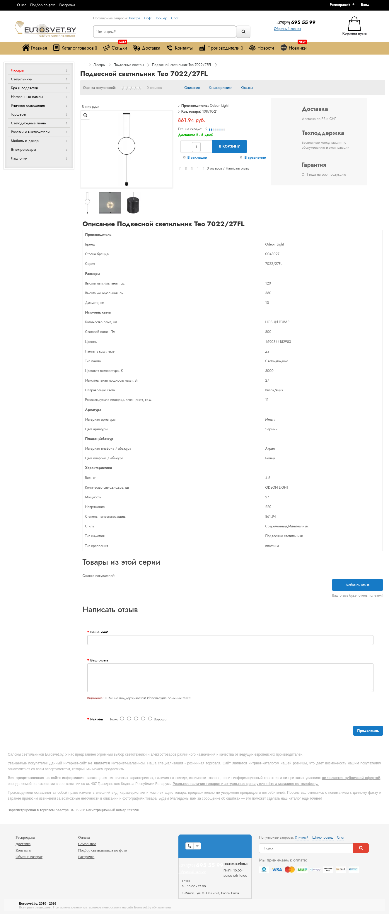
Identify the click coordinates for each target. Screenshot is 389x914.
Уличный (302, 837)
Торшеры (18, 114)
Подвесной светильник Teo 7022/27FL (182, 64)
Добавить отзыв (357, 585)
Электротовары (23, 149)
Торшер (162, 18)
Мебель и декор (25, 140)
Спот (174, 18)
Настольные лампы (27, 96)
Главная (34, 47)
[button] (367, 4)
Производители (221, 47)
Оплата (84, 837)
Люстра (135, 18)
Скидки (115, 46)
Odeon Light (219, 105)
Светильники (21, 79)
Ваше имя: (99, 632)
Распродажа (25, 837)
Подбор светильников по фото (102, 850)
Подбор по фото (42, 5)
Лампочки (19, 158)
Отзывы (247, 88)
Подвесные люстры (128, 64)
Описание (192, 88)
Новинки (293, 46)
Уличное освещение (28, 105)
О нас (21, 5)
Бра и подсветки (24, 88)
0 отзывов (154, 88)
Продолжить (368, 730)
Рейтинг (96, 719)
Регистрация (340, 4)
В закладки (197, 157)
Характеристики (221, 88)
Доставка (146, 47)
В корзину (229, 146)
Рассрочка (67, 5)
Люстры (17, 70)
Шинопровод (323, 837)
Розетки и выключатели (30, 132)
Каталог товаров (75, 47)
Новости (261, 47)
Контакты (179, 47)
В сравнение (255, 157)
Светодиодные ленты (29, 123)
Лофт (148, 18)
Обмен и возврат (29, 856)
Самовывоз (87, 844)
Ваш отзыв (99, 660)
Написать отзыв (237, 168)
